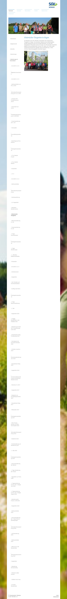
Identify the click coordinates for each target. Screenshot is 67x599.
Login (57, 595)
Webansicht (56, 596)
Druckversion (12, 595)
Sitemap (19, 595)
